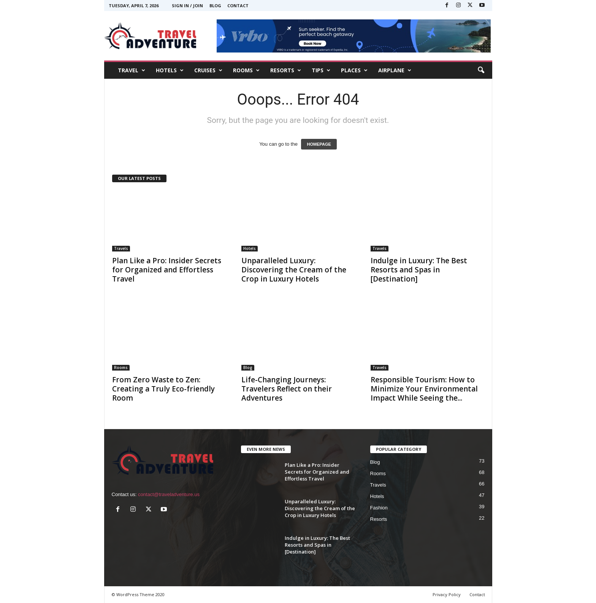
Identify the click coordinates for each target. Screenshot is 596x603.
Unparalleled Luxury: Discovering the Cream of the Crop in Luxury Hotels (293, 270)
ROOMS (246, 70)
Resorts (378, 519)
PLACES (354, 70)
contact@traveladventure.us (169, 494)
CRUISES (208, 70)
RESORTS (285, 70)
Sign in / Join (187, 5)
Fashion (379, 508)
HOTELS (170, 70)
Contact (238, 5)
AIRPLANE (394, 70)
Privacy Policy (447, 594)
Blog (215, 5)
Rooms (121, 367)
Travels (121, 248)
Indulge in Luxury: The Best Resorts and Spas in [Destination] (419, 270)
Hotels (249, 248)
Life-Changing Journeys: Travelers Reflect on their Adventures (286, 389)
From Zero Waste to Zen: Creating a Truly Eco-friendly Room (163, 389)
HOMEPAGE (319, 144)
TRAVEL (131, 70)
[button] (480, 70)
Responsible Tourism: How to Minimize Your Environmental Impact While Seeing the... (424, 389)
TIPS (321, 70)
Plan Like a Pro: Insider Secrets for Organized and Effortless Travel (166, 270)
